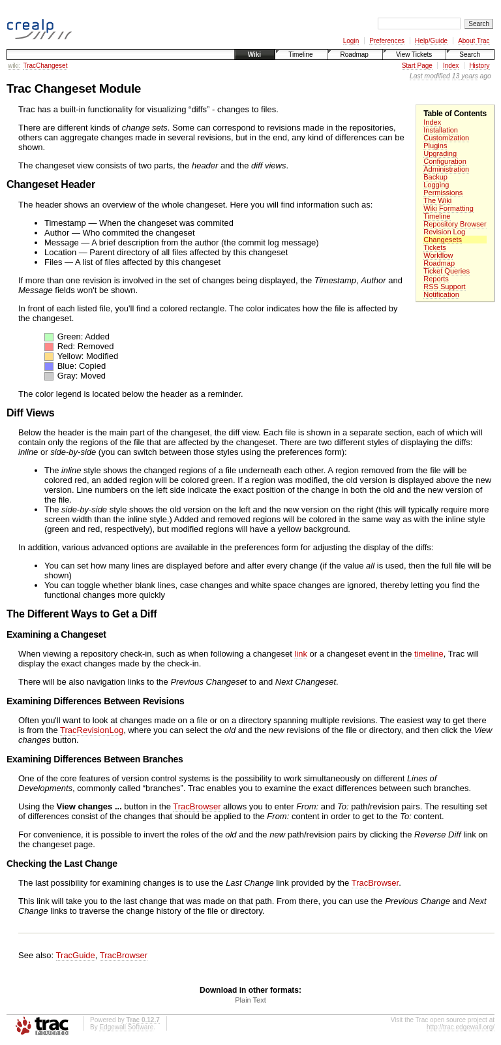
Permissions (443, 192)
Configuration (444, 161)
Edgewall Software (126, 1027)
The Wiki (437, 200)
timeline (429, 654)
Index (451, 65)
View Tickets (414, 54)
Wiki (254, 54)
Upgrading (440, 153)
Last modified (430, 76)
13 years (465, 76)
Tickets (434, 247)
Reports (436, 279)
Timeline (300, 54)
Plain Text (250, 1000)
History (479, 65)
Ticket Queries (446, 271)
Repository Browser (454, 224)
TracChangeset (45, 65)
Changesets (442, 239)
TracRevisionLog (91, 730)
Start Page (417, 65)
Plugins (435, 145)
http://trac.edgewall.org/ (460, 1027)
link (300, 654)
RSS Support (444, 286)
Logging (436, 185)
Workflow (438, 255)
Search (469, 54)
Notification (441, 294)
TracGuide (75, 955)
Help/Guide (431, 40)
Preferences (386, 40)
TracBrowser (196, 806)
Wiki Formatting (448, 208)
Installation (440, 130)
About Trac (473, 40)
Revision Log (444, 232)
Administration (446, 169)
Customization (446, 138)
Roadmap (355, 54)
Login (351, 40)
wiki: (14, 65)
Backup (435, 177)
